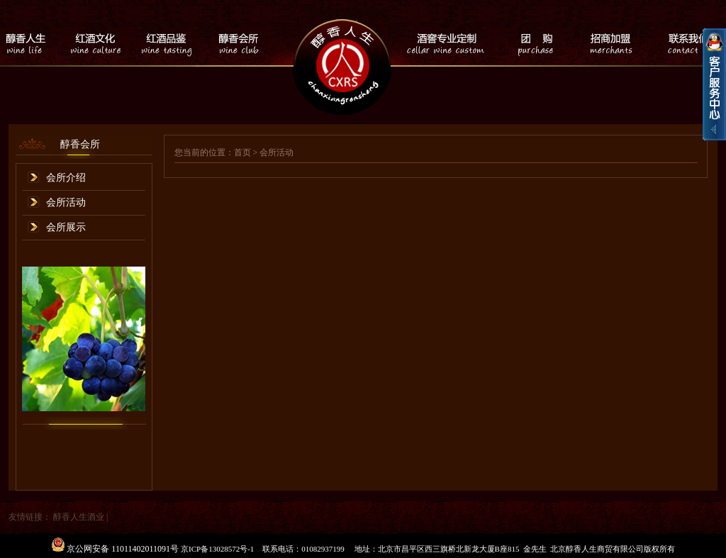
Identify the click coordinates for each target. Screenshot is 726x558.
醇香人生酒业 (78, 517)
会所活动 (66, 202)
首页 (242, 152)
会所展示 (66, 227)
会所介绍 (66, 177)
